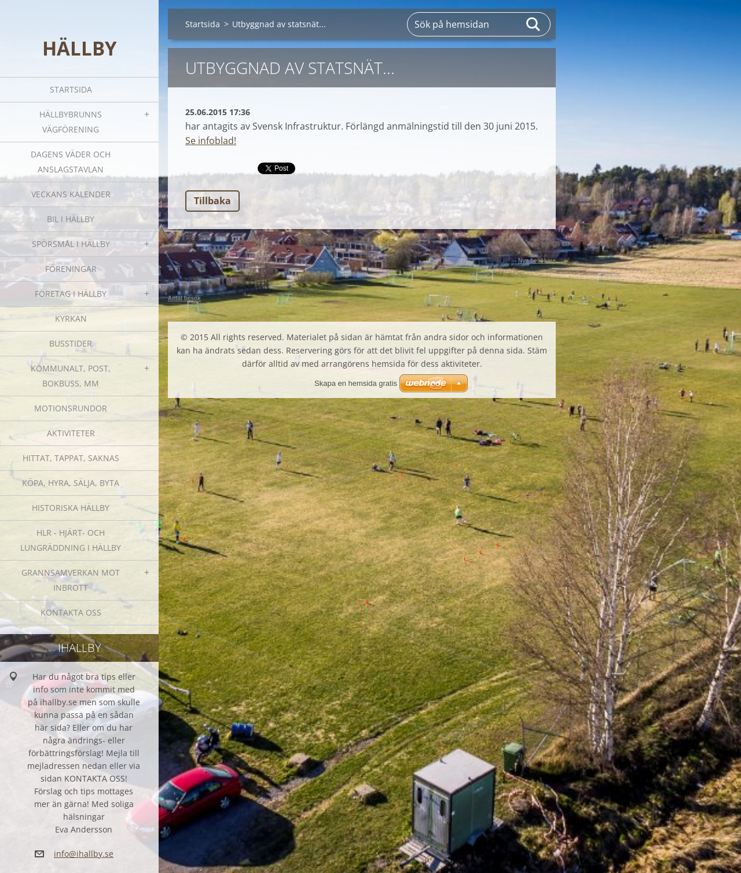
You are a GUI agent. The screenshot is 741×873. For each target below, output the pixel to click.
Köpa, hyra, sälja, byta (70, 482)
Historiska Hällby (70, 507)
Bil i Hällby (70, 218)
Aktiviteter (71, 433)
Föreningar (71, 268)
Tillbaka (212, 200)
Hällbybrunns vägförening (70, 122)
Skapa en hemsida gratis (355, 383)
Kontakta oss (71, 612)
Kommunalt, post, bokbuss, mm (71, 376)
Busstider (70, 343)
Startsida (71, 89)
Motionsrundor (70, 408)
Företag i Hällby (71, 293)
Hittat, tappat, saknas (71, 457)
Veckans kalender (71, 194)
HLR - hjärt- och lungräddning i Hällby (70, 540)
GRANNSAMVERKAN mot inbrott (70, 580)
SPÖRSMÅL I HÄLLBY (71, 243)
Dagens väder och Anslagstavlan (71, 162)
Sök (533, 24)
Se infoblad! (210, 140)
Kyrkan (71, 318)
